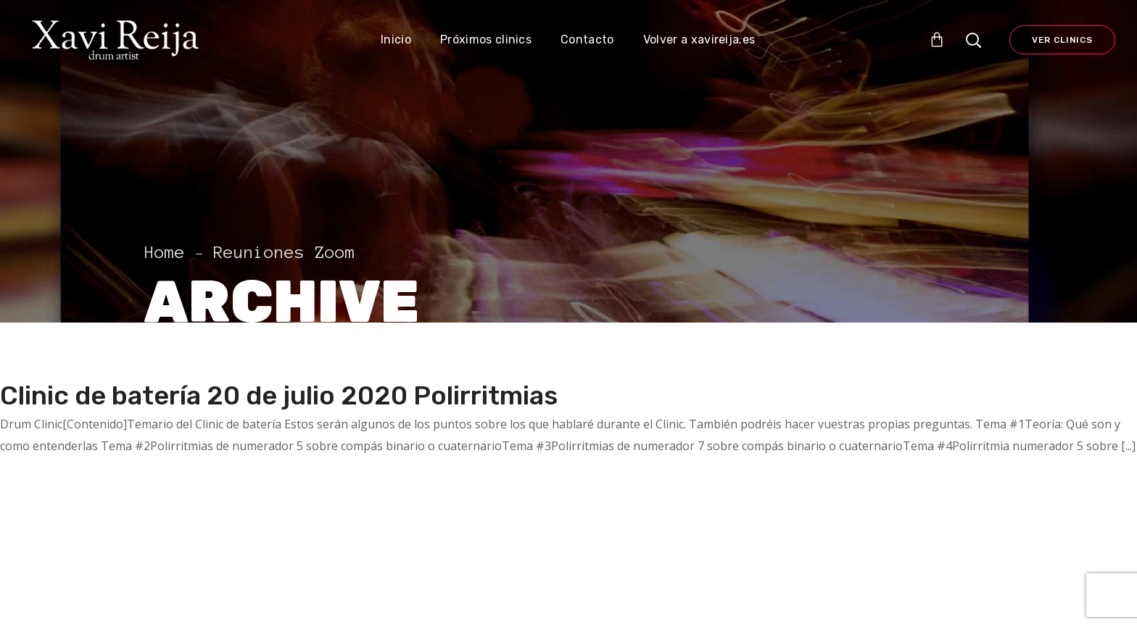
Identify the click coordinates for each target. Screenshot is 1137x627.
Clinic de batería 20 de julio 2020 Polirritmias (279, 395)
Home (164, 253)
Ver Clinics (1062, 40)
